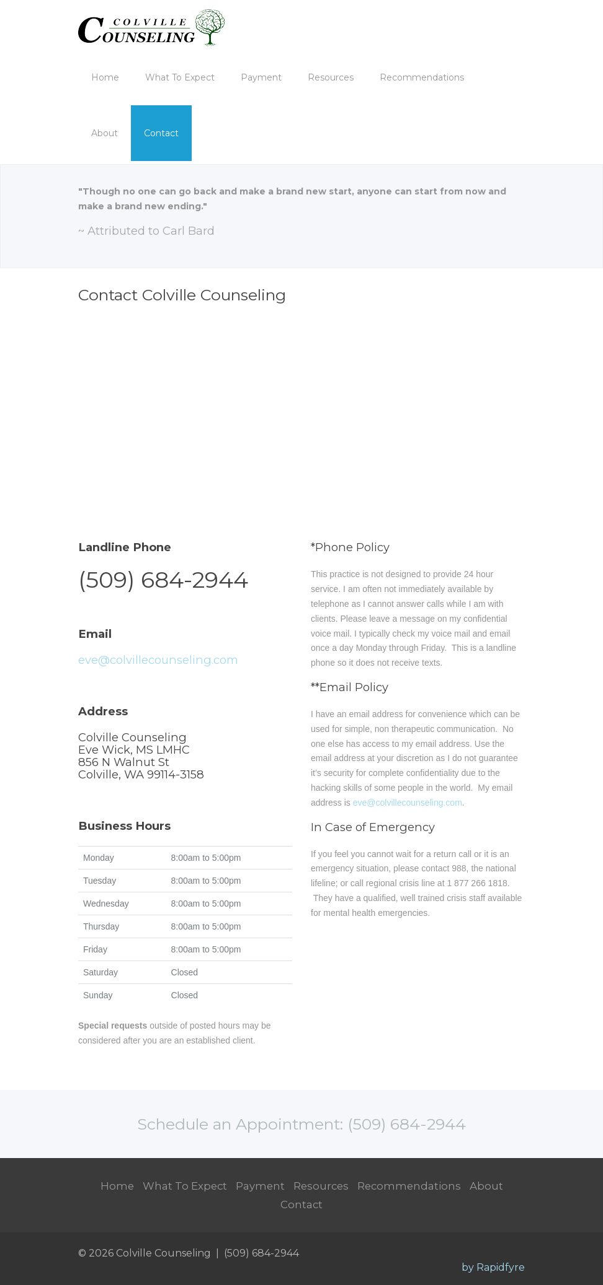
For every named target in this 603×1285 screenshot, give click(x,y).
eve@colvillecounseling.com (158, 660)
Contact (161, 133)
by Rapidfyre (493, 1267)
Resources (331, 77)
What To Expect (180, 77)
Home (105, 77)
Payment (261, 77)
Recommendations (422, 77)
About (104, 133)
